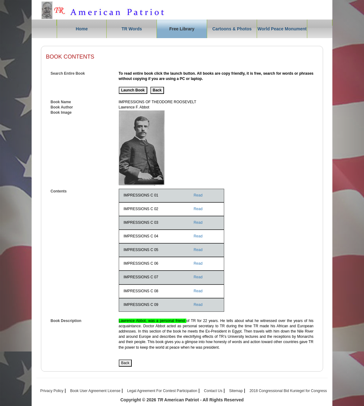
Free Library (181, 28)
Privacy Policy (52, 391)
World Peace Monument (282, 28)
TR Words (132, 28)
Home (82, 28)
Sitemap (236, 391)
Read (197, 195)
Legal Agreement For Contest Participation (162, 391)
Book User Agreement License (95, 391)
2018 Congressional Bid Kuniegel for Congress (288, 391)
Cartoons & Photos (232, 28)
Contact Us (213, 391)
